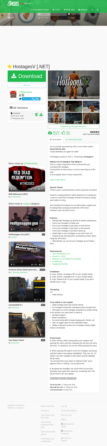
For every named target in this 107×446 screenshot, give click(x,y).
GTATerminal (25, 92)
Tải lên (56, 10)
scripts (26, 203)
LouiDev (14, 237)
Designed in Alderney (16, 405)
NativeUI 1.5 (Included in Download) (66, 259)
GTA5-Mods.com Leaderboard (47, 440)
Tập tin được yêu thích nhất (47, 416)
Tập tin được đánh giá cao (48, 433)
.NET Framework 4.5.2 (61, 254)
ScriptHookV (57, 261)
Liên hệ (64, 406)
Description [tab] (55, 139)
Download (26, 76)
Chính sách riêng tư (69, 411)
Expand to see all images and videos (74, 126)
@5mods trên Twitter (67, 425)
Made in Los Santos (15, 408)
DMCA (63, 420)
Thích (68, 134)
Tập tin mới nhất (47, 406)
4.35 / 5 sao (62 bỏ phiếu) (91, 134)
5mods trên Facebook (66, 432)
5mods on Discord (66, 439)
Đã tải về (56, 134)
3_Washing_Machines (19, 272)
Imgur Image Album (57, 180)
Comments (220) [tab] (74, 139)
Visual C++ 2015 (59, 256)
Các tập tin (45, 411)
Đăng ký (82, 10)
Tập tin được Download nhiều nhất (47, 424)
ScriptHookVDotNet (60, 264)
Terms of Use (66, 415)
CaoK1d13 (15, 308)
